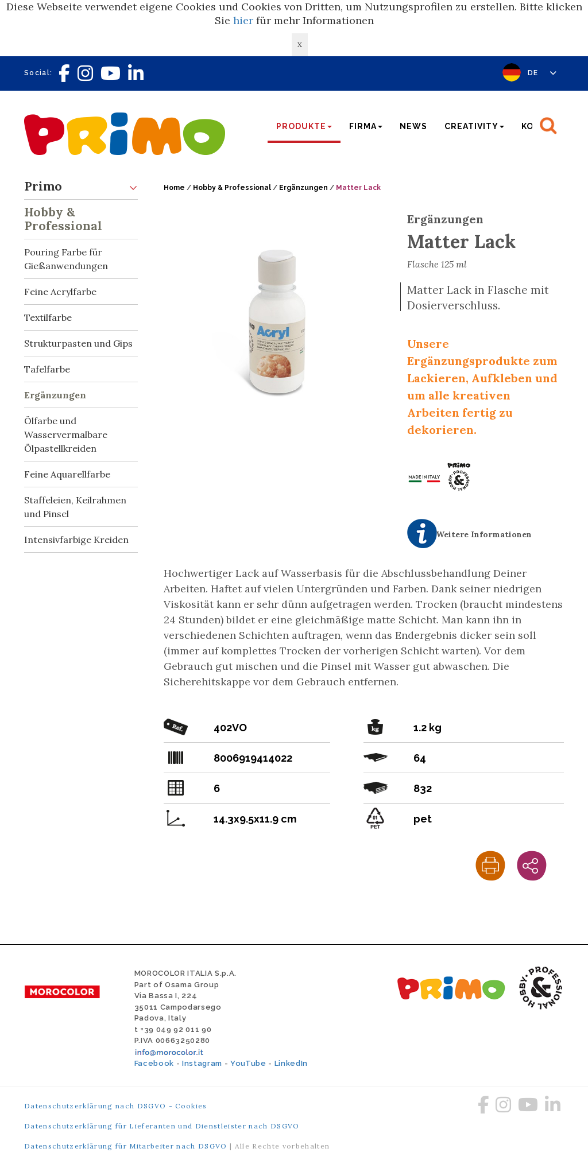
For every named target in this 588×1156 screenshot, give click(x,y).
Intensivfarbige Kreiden (76, 539)
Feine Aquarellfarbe (67, 474)
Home (174, 188)
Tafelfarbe (47, 369)
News (413, 126)
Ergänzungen (55, 395)
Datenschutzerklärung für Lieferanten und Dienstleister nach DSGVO (162, 1126)
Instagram (202, 1063)
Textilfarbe (48, 317)
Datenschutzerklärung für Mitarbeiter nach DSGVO (125, 1146)
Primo (81, 187)
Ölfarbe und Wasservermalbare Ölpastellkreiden (65, 434)
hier (243, 20)
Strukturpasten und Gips (78, 343)
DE (542, 73)
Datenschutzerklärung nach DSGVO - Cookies (115, 1105)
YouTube (248, 1063)
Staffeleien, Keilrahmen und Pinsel (75, 506)
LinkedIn (291, 1063)
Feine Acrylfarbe (60, 291)
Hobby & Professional (81, 217)
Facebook (154, 1063)
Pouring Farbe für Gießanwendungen (81, 255)
